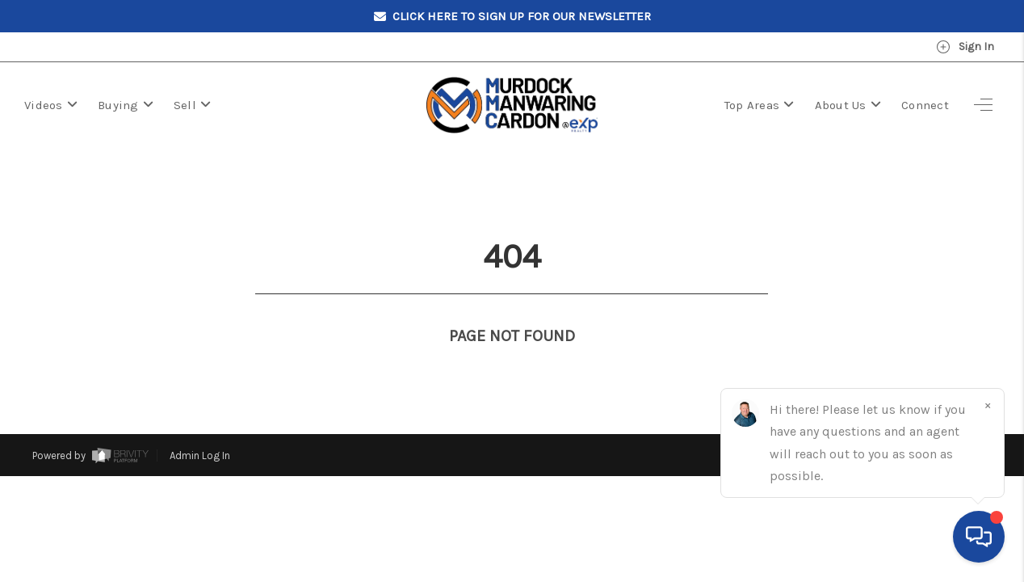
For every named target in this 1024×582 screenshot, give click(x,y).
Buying (125, 105)
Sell (192, 105)
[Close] (987, 405)
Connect (925, 105)
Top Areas (759, 105)
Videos (51, 105)
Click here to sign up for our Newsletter (512, 17)
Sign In (965, 47)
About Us (848, 105)
